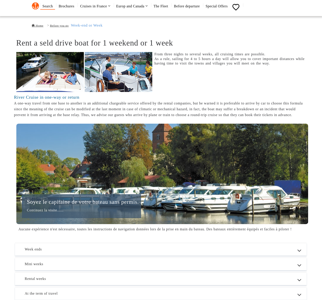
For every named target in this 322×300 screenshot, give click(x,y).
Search (47, 6)
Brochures (66, 6)
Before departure (187, 6)
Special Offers (216, 6)
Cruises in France (95, 6)
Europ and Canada (132, 6)
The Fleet (161, 6)
